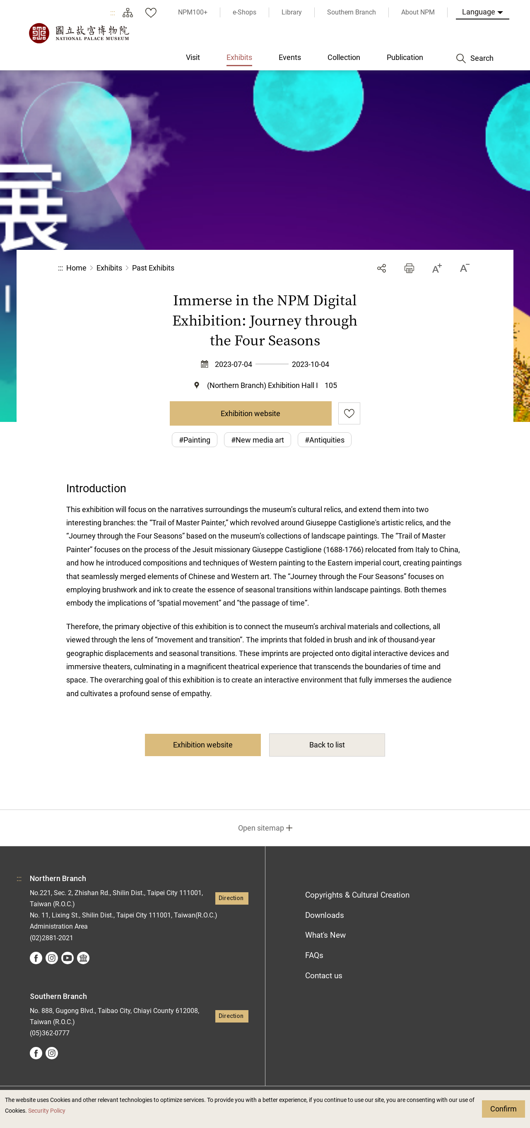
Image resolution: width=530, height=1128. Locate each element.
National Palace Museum (78, 33)
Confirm (503, 1108)
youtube (67, 958)
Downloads (324, 915)
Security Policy (46, 1110)
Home (76, 267)
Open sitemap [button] (261, 828)
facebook (36, 958)
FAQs (314, 955)
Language (478, 11)
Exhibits (109, 267)
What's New (325, 935)
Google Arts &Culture (83, 958)
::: (112, 12)
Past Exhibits (153, 267)
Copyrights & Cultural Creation (357, 895)
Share (381, 268)
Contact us (323, 975)
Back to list (327, 744)
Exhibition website (250, 413)
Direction (231, 898)
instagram (52, 958)
